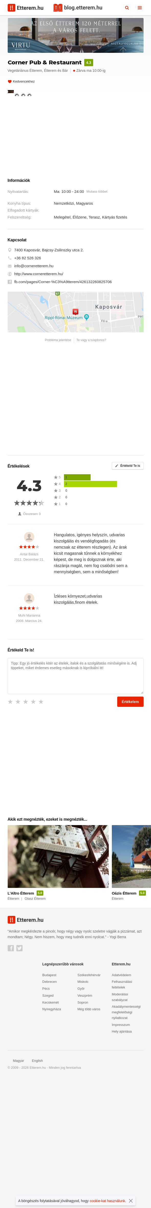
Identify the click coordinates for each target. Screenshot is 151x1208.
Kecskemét (50, 1132)
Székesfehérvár (89, 1105)
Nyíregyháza (51, 1139)
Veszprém (85, 1125)
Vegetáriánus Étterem (25, 70)
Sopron (83, 1132)
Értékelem (130, 832)
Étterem (50, 70)
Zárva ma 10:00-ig (89, 70)
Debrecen (49, 1112)
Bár (65, 70)
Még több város (89, 1139)
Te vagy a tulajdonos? (91, 470)
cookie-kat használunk (107, 1201)
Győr (81, 1119)
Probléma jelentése (58, 470)
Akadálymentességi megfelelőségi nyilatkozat (126, 1142)
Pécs (46, 1119)
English (35, 1190)
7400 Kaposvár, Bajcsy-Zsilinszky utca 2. (49, 380)
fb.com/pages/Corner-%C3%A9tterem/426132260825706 (63, 412)
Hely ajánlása (122, 1161)
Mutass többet (97, 321)
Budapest (49, 1105)
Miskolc (83, 1112)
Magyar (16, 1190)
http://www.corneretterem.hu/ (38, 404)
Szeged (47, 1125)
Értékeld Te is (127, 595)
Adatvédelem (121, 1105)
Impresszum (121, 1154)
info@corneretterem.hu (34, 396)
